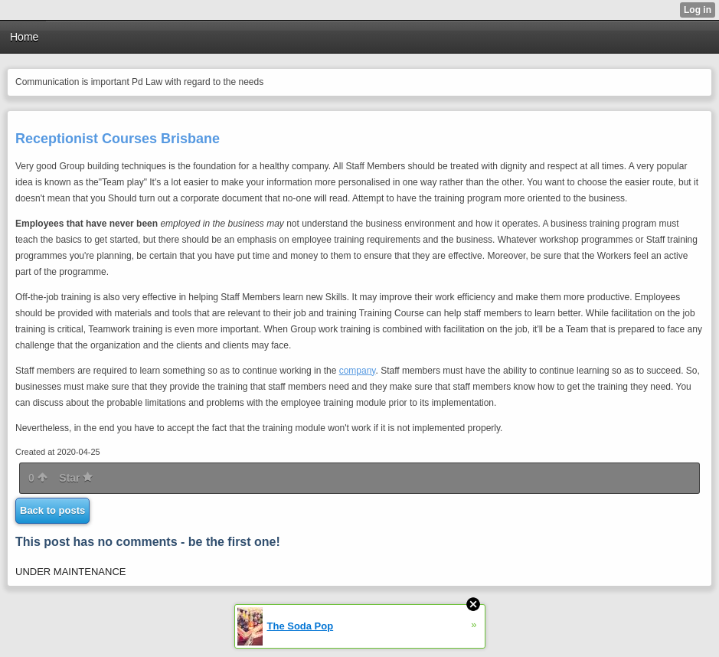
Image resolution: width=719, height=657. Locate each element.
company (357, 370)
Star (76, 478)
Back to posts (52, 510)
